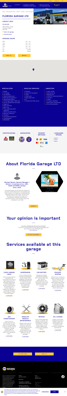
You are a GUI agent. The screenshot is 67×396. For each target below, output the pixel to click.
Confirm (54, 393)
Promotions (22, 389)
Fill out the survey (33, 234)
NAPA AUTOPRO (10, 368)
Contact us (37, 377)
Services (17, 4)
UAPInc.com (37, 383)
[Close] (64, 393)
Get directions (7, 34)
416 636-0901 (6, 24)
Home (4, 11)
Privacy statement (38, 386)
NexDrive (36, 384)
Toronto (22, 11)
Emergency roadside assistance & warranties (29, 5)
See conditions (33, 230)
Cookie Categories (45, 393)
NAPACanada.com (38, 382)
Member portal (38, 378)
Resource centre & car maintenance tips (45, 5)
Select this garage (8, 32)
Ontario (18, 11)
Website (24, 55)
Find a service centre (8, 5)
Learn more (9, 295)
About (36, 375)
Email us (8, 55)
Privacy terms (37, 385)
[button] (33, 70)
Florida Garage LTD (30, 11)
